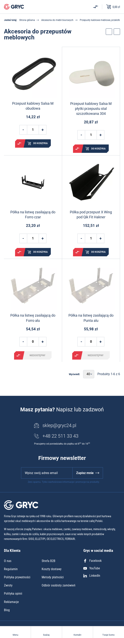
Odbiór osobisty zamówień (58, 585)
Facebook (92, 561)
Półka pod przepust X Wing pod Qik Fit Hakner (91, 214)
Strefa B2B (48, 561)
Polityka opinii (13, 593)
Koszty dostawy (52, 569)
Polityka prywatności (17, 577)
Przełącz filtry (109, 31)
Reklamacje (11, 602)
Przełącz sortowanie (117, 31)
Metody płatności (53, 577)
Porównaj (19, 143)
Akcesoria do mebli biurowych (57, 20)
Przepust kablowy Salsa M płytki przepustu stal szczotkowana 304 (91, 108)
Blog (7, 610)
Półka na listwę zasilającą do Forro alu (32, 317)
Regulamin (11, 569)
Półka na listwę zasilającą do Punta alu (90, 317)
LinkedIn (91, 576)
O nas (7, 561)
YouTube (91, 568)
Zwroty (8, 585)
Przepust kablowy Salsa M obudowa (33, 105)
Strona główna (27, 20)
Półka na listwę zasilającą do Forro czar (32, 214)
